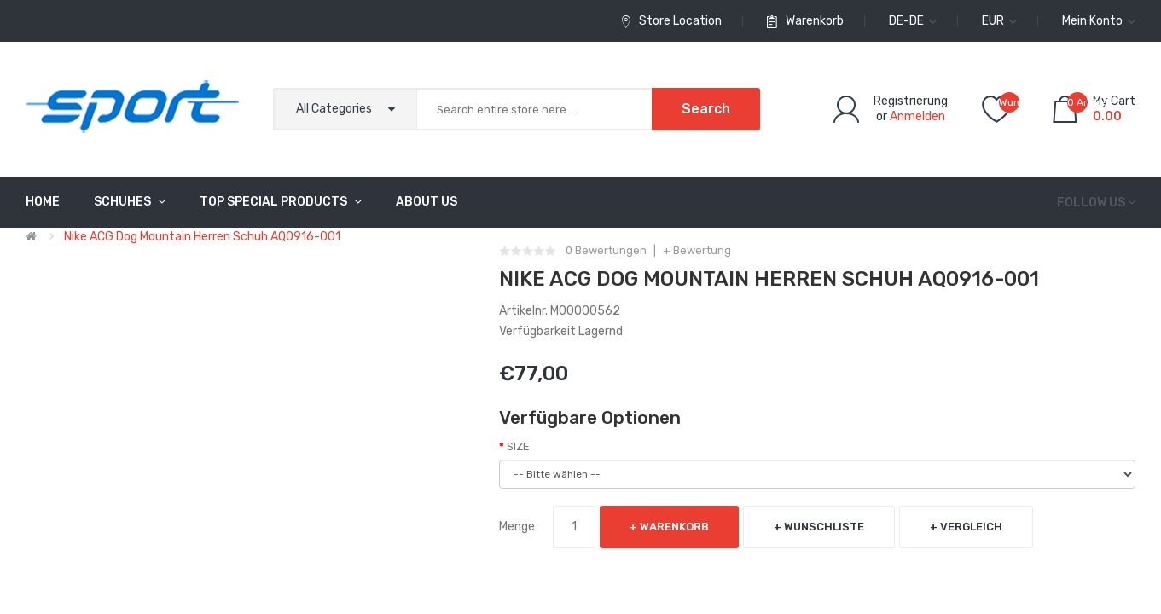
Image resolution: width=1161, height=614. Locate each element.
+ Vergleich (966, 526)
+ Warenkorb (669, 526)
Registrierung (911, 101)
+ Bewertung (697, 251)
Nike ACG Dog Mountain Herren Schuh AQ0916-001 (202, 236)
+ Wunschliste (819, 526)
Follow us (1091, 202)
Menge (517, 526)
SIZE (518, 446)
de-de (913, 21)
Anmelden (917, 116)
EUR (999, 21)
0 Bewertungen (606, 251)
